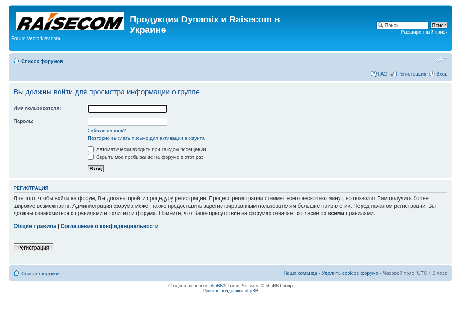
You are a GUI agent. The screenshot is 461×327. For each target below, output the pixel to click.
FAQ (383, 73)
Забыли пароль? (107, 130)
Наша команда (300, 273)
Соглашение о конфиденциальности (110, 226)
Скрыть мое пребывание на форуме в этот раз (145, 157)
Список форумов (42, 61)
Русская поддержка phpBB (230, 290)
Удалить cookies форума (350, 273)
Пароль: (24, 121)
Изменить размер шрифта (440, 59)
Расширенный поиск (424, 32)
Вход (441, 73)
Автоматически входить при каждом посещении (147, 149)
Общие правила (35, 226)
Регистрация (412, 73)
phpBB (216, 285)
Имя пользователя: (37, 108)
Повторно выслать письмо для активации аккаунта (146, 138)
